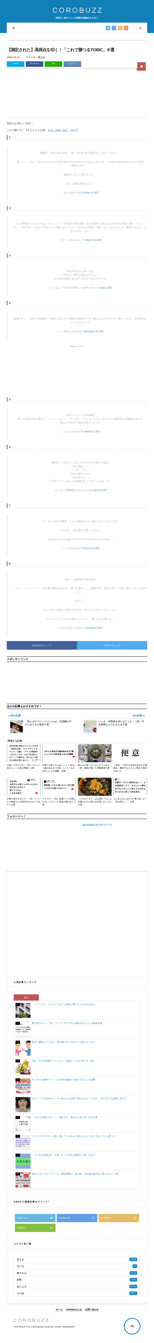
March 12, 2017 (92, 431)
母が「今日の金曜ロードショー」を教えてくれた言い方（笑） (63, 1060)
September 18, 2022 (93, 331)
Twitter (15, 63)
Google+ (120, 1218)
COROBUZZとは (73, 1309)
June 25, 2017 (100, 490)
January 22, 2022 (90, 548)
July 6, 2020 (106, 287)
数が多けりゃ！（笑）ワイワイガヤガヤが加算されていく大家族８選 (67, 1023)
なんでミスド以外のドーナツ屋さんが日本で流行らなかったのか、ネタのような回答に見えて (79, 1098)
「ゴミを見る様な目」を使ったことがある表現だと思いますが (63, 1154)
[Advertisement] (77, 95)
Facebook (34, 63)
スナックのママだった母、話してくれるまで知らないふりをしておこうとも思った (74, 1136)
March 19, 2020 (93, 240)
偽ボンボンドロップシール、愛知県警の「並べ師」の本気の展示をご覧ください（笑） (76, 1173)
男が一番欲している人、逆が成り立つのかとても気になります (63, 1041)
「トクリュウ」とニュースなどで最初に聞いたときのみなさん (63, 1004)
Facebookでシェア (42, 645)
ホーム (59, 1309)
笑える (41, 57)
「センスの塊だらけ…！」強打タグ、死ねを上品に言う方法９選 (64, 1117)
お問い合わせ (92, 1309)
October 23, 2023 (90, 192)
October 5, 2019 (94, 627)
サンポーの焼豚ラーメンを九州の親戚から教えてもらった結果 (63, 1079)
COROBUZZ (77, 10)
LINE (53, 63)
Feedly (36, 1228)
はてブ (72, 63)
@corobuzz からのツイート (97, 824)
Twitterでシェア (112, 645)
